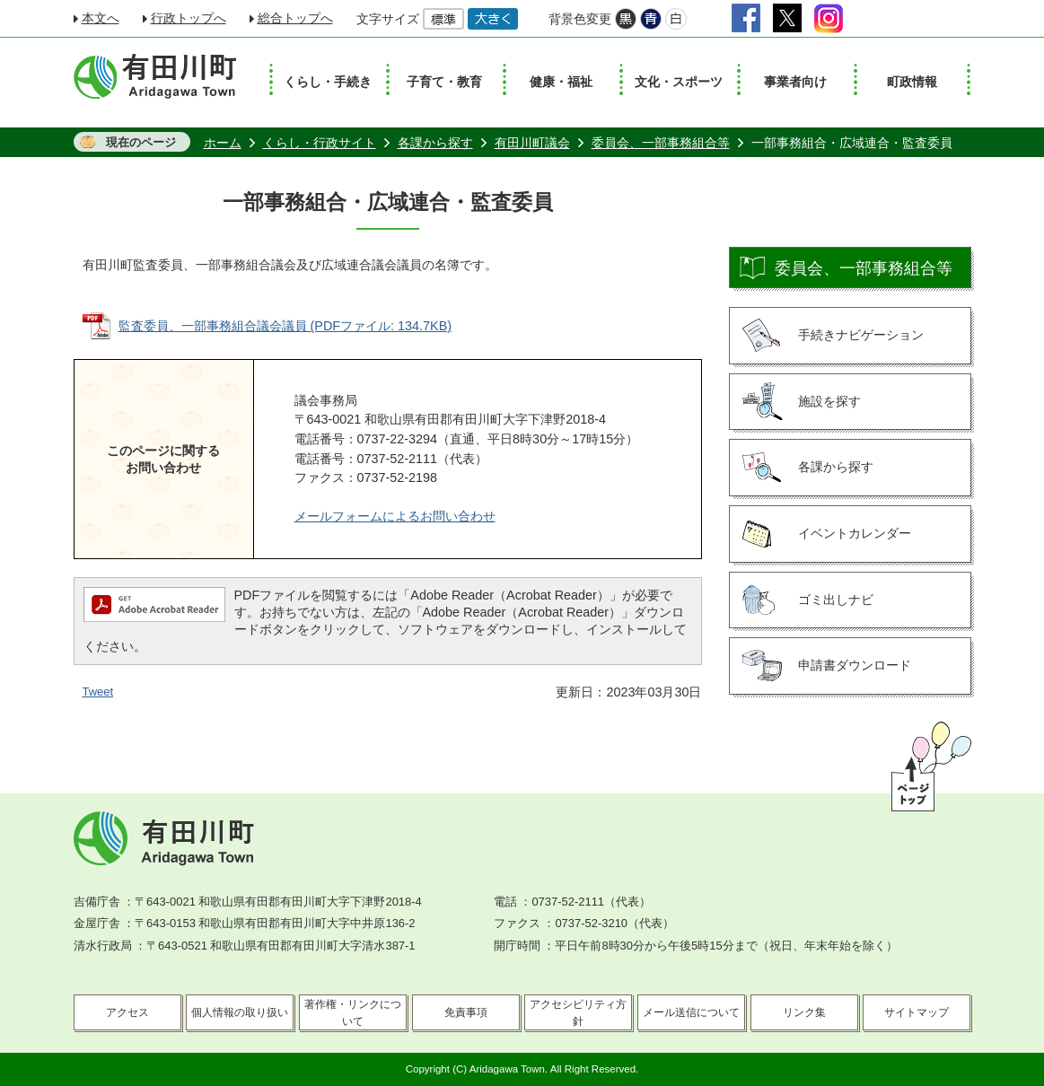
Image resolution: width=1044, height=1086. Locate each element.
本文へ (100, 18)
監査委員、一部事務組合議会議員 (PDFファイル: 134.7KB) (285, 326)
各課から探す (435, 143)
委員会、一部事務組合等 (661, 143)
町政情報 (912, 81)
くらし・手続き (328, 81)
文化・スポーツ (679, 81)
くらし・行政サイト (319, 143)
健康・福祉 (561, 81)
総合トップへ (295, 18)
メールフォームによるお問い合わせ (395, 516)
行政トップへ (188, 18)
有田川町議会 (532, 143)
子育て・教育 (444, 81)
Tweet (98, 691)
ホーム (222, 143)
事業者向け (795, 81)
